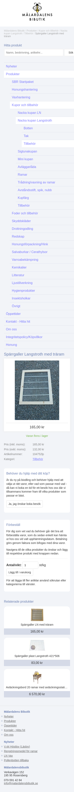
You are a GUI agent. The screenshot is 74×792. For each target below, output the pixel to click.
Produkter (32, 30)
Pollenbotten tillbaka (16, 760)
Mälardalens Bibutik (14, 30)
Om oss (8, 734)
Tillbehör (28, 33)
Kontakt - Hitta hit (14, 730)
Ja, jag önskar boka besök (24, 503)
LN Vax (8, 755)
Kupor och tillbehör (49, 30)
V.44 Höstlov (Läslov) (17, 746)
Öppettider (10, 725)
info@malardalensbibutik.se (21, 783)
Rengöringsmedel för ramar (20, 751)
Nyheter (9, 716)
